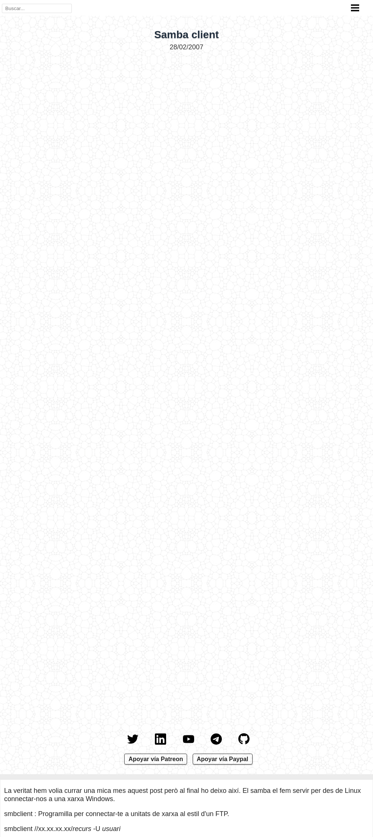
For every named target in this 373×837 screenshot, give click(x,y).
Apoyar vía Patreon (155, 759)
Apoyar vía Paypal (222, 759)
